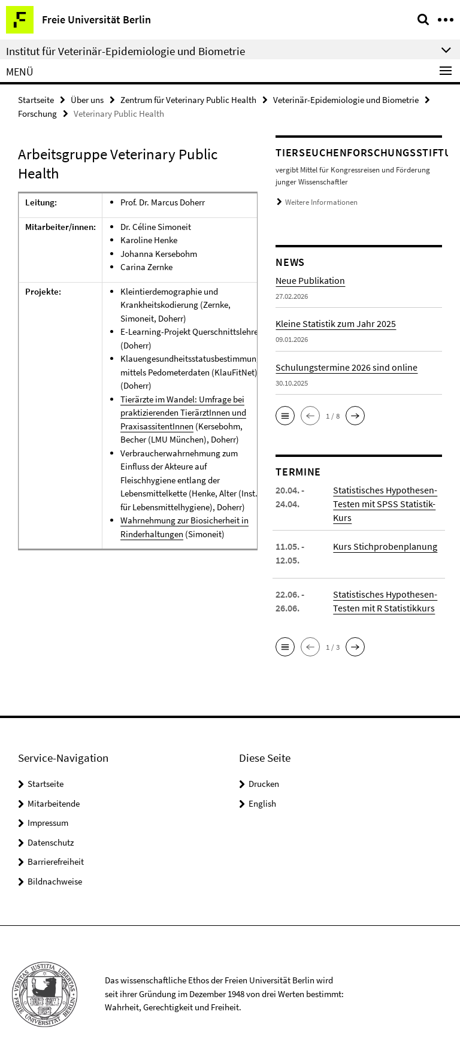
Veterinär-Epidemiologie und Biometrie (346, 99)
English (262, 803)
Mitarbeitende (54, 803)
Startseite (36, 99)
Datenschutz (51, 842)
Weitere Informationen (321, 202)
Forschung (37, 113)
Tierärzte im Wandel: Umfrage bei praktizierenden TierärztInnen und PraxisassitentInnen (183, 412)
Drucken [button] (264, 783)
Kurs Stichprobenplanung (385, 546)
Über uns (87, 99)
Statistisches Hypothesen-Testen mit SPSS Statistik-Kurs (385, 503)
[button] (285, 416)
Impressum (48, 822)
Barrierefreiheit (56, 861)
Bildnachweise (55, 881)
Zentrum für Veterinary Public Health (188, 99)
